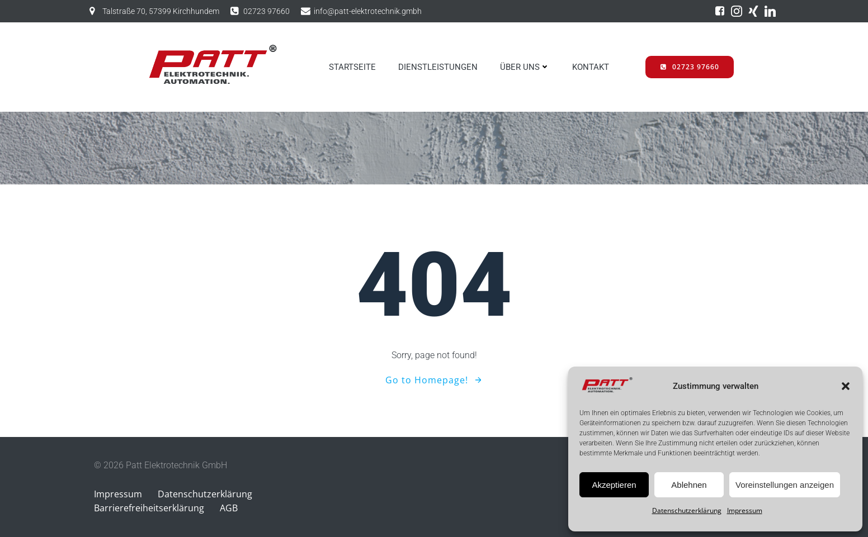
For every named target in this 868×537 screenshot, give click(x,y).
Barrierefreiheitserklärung (149, 508)
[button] (845, 386)
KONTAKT (590, 67)
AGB (229, 508)
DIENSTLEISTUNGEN (438, 67)
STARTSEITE (352, 67)
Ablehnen (688, 485)
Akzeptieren (614, 485)
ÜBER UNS (525, 67)
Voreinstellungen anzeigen (784, 485)
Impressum (744, 510)
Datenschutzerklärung (686, 510)
